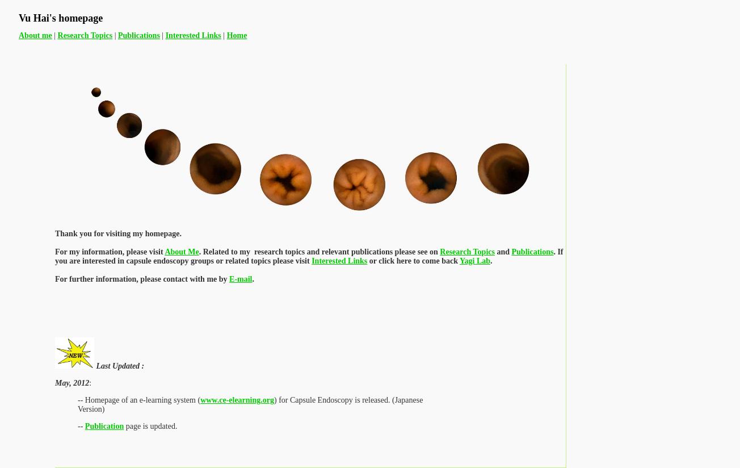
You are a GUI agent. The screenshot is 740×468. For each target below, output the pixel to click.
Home (237, 35)
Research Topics (467, 252)
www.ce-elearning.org (237, 400)
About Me (182, 252)
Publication (104, 426)
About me (35, 35)
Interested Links (339, 261)
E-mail (240, 279)
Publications (533, 252)
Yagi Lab (475, 261)
